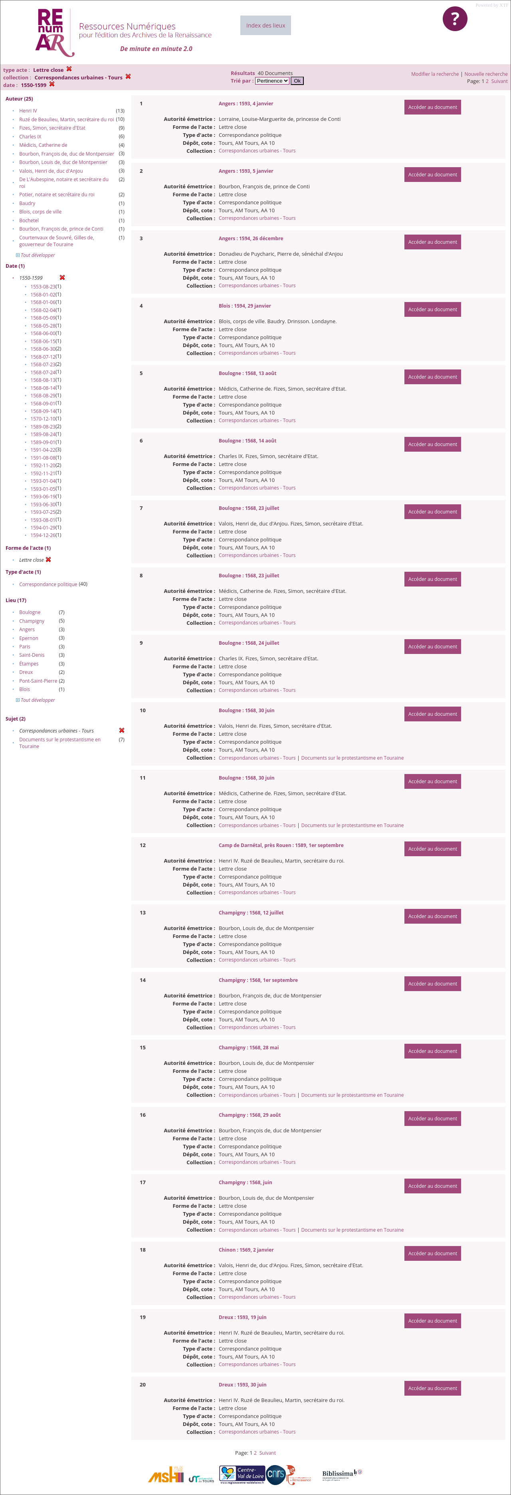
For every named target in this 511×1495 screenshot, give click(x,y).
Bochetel (29, 220)
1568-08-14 (42, 388)
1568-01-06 (42, 302)
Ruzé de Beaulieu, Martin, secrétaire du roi (66, 119)
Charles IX (30, 136)
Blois (24, 689)
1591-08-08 (42, 457)
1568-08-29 (42, 395)
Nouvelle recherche (486, 74)
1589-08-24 (42, 434)
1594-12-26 (42, 535)
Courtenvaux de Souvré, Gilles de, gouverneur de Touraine (56, 241)
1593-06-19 (42, 496)
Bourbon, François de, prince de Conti (61, 228)
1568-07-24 (42, 372)
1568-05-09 (42, 317)
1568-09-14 (42, 411)
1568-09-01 (42, 403)
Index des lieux (265, 25)
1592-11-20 (42, 465)
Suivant (499, 81)
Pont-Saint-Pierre (38, 680)
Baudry (27, 203)
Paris (24, 646)
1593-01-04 (42, 481)
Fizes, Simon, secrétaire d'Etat (52, 127)
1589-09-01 (42, 442)
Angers (27, 629)
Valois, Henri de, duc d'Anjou (51, 171)
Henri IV (28, 110)
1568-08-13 (42, 380)
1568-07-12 (42, 357)
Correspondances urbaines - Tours (257, 150)
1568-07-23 (42, 364)
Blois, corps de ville (40, 211)
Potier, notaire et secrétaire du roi (57, 194)
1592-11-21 (42, 473)
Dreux (26, 672)
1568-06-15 (42, 341)
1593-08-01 (42, 520)
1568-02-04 (42, 310)
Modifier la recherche (435, 74)
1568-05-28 (42, 325)
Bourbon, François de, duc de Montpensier (66, 153)
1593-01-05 (42, 489)
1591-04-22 (42, 449)
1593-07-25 (42, 512)
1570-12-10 (42, 418)
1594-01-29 (42, 527)
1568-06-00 (42, 333)
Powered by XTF (492, 5)
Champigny (31, 621)
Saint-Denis (31, 655)
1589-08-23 (42, 426)
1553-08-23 (42, 286)
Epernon (28, 638)
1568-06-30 (42, 349)
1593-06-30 (42, 504)
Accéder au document (432, 107)
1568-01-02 (42, 294)
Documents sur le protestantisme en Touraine (352, 757)
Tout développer (35, 255)
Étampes (29, 663)
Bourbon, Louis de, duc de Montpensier (63, 162)
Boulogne (29, 612)
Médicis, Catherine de (43, 145)
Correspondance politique (48, 584)
